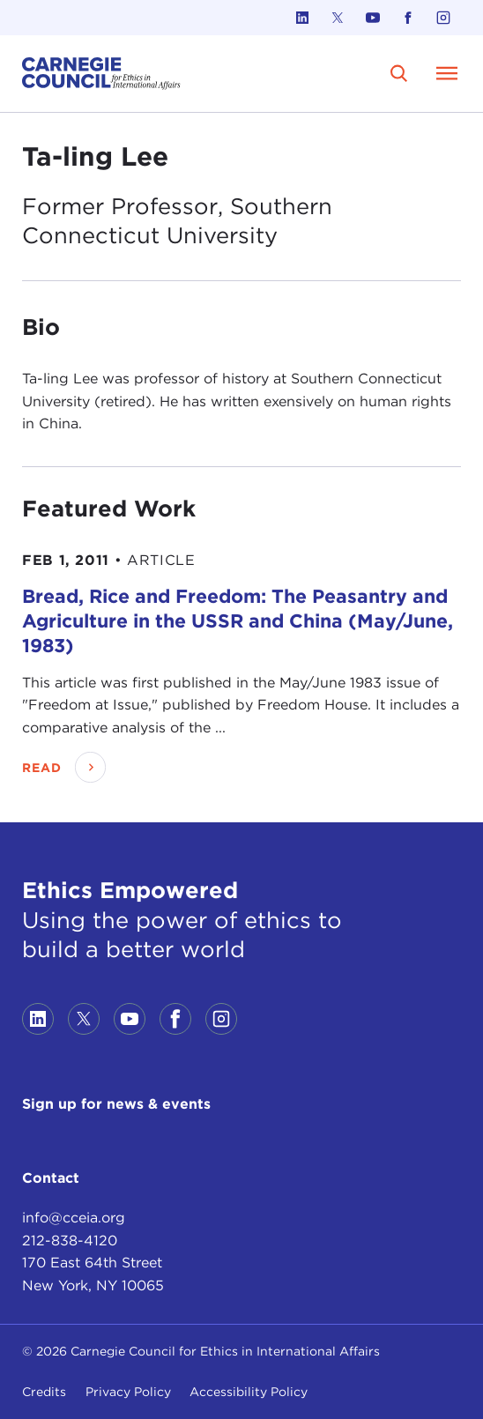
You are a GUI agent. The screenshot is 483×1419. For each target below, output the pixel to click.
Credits (44, 1392)
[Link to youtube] (372, 17)
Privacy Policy (128, 1392)
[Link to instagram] (443, 17)
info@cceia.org (73, 1217)
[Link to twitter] (337, 17)
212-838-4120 (69, 1240)
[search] (399, 73)
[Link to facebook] (408, 17)
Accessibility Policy (248, 1392)
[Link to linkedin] (302, 17)
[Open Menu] (447, 73)
